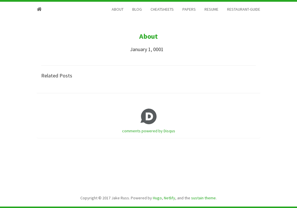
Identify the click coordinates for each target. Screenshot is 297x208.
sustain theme (203, 197)
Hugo (157, 197)
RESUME (211, 9)
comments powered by (148, 130)
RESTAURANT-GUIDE (243, 9)
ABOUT (118, 9)
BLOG (137, 9)
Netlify (169, 197)
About (148, 36)
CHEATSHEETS (162, 9)
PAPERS (189, 9)
